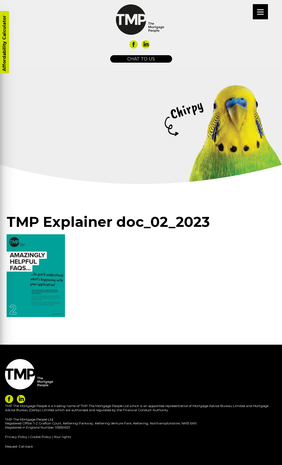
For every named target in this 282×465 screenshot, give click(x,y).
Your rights (62, 437)
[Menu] (260, 11)
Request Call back (19, 446)
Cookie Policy (40, 437)
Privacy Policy (16, 437)
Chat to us (141, 59)
